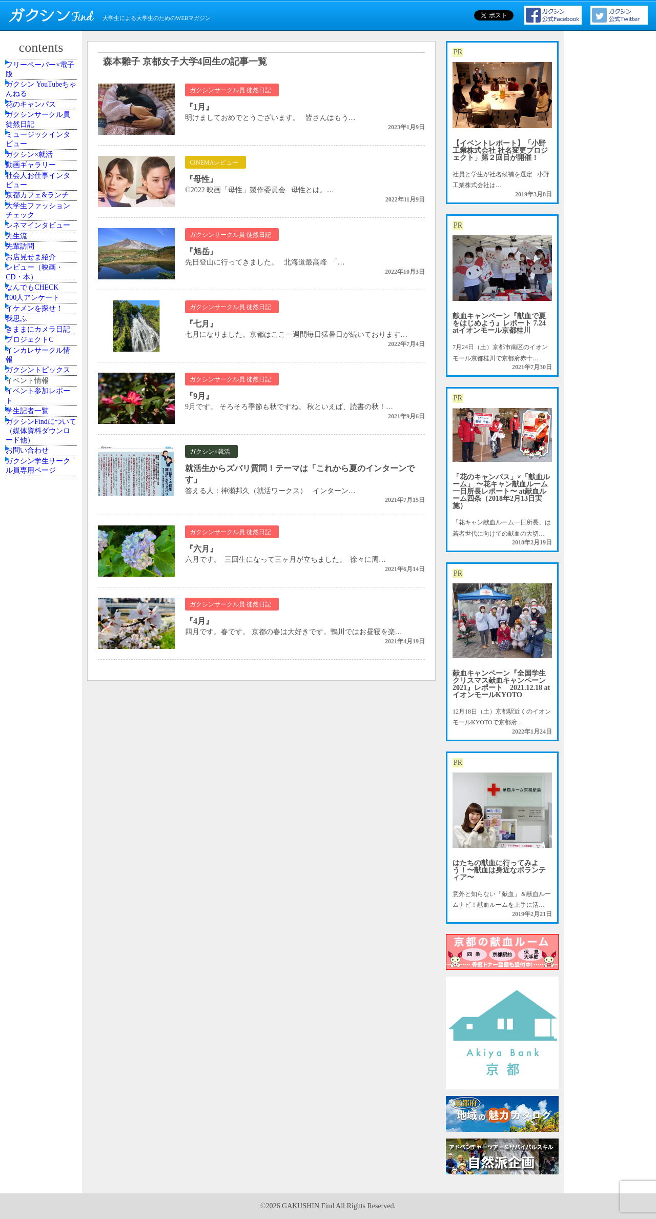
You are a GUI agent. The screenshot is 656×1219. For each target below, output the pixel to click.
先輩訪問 (30, 424)
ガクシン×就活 (38, 224)
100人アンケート (41, 526)
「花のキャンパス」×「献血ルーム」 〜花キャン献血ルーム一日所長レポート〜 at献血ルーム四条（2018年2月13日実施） (501, 491)
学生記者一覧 (36, 771)
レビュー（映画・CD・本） (42, 474)
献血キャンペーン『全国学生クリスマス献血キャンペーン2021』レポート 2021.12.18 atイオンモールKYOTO (501, 684)
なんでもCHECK (41, 502)
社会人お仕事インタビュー (42, 275)
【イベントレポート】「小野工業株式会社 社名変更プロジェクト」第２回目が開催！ (500, 150)
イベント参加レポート (42, 744)
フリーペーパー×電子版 (44, 76)
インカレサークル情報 (42, 655)
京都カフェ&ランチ (42, 307)
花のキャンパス (39, 136)
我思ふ (27, 572)
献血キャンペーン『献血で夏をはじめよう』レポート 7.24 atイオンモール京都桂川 (499, 323)
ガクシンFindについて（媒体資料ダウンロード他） (42, 804)
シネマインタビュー (42, 372)
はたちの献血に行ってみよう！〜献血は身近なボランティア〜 (499, 870)
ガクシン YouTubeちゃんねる (42, 108)
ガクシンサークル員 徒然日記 (42, 164)
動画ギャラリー (39, 247)
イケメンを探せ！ (42, 549)
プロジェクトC (38, 628)
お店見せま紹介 (39, 447)
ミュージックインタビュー (42, 196)
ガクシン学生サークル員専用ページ (42, 864)
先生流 (27, 400)
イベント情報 (36, 716)
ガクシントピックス (42, 688)
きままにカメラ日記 (42, 600)
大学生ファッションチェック (42, 340)
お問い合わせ (36, 836)
